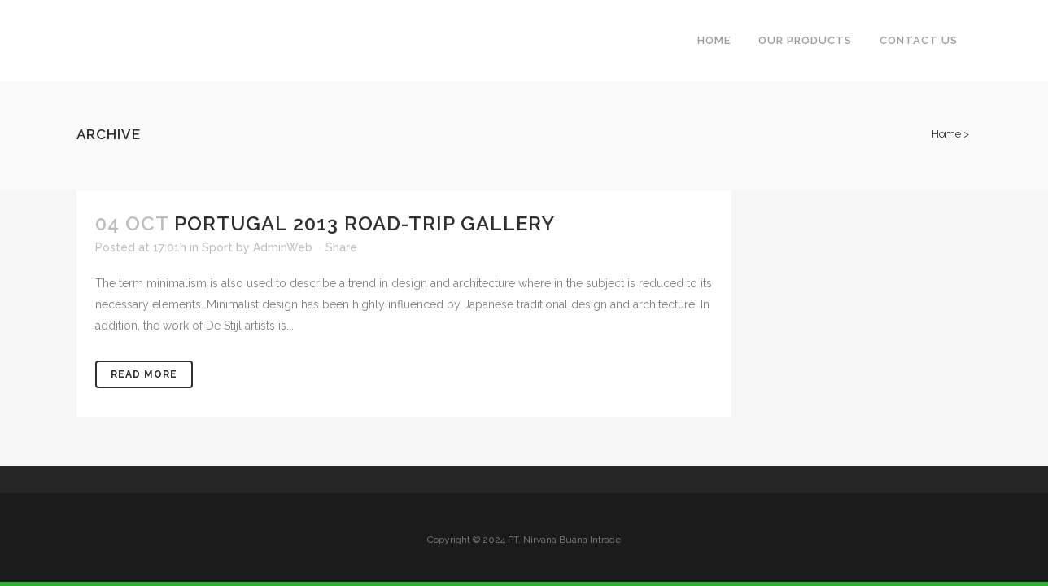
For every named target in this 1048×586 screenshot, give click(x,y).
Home (946, 134)
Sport (217, 247)
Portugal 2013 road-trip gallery (364, 223)
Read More (144, 374)
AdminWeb (282, 247)
